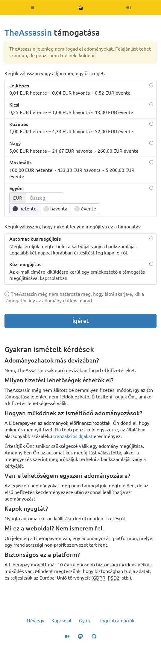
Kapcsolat (61, 620)
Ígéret (80, 320)
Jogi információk (116, 620)
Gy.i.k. (85, 620)
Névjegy (35, 620)
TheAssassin (28, 32)
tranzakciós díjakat (72, 436)
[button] (33, 7)
